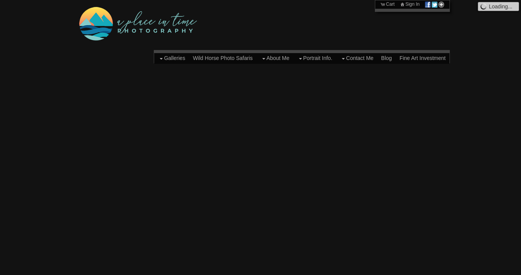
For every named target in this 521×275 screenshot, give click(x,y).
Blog (386, 58)
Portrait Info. (314, 58)
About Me (275, 58)
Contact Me (357, 58)
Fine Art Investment (422, 58)
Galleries (171, 58)
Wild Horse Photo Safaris (222, 58)
